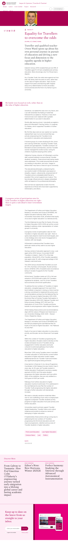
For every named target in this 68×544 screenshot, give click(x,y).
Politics (33, 439)
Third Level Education (33, 432)
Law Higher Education (33, 435)
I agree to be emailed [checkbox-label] (11, 536)
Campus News (49, 435)
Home (5, 6)
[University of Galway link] (24, 3)
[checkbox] (5, 536)
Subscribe (24, 532)
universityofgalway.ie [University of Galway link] (58, 8)
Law (27, 439)
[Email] (13, 532)
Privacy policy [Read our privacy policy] (25, 536)
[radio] (25, 447)
